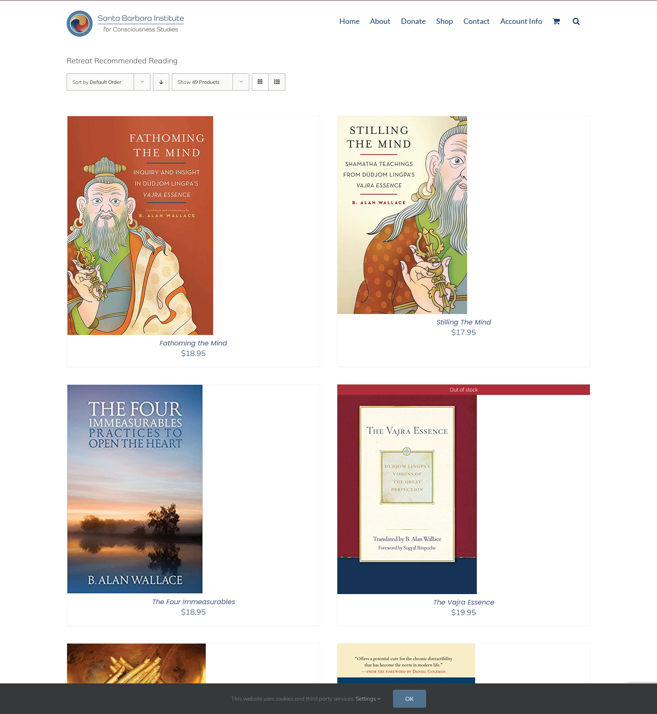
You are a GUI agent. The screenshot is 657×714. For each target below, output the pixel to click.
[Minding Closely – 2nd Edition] (136, 649)
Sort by (96, 82)
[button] (576, 20)
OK (409, 698)
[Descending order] (161, 82)
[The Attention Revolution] (406, 649)
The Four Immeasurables (193, 602)
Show (199, 82)
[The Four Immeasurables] (135, 390)
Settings (368, 698)
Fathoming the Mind (193, 343)
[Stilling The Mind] (402, 121)
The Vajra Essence (463, 602)
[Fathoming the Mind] (140, 121)
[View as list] (277, 82)
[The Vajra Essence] (407, 390)
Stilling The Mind (464, 322)
